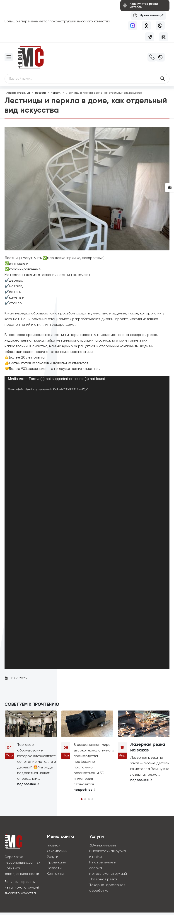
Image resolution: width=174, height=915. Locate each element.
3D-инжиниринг (102, 845)
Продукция (56, 862)
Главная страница (18, 92)
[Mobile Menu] (9, 57)
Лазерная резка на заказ (147, 747)
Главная (53, 845)
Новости (40, 92)
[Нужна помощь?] (147, 15)
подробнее (28, 784)
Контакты (55, 873)
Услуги (52, 856)
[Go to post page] (31, 724)
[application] (87, 522)
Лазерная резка (103, 879)
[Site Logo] (30, 57)
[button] (81, 799)
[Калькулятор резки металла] (142, 5)
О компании (57, 851)
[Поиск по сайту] (162, 78)
